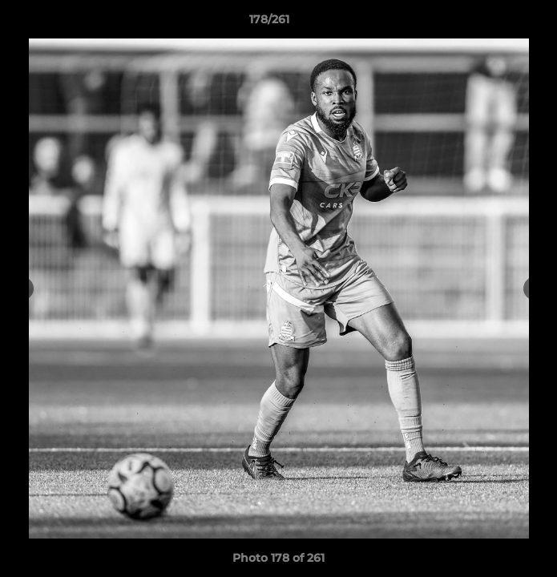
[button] (499, 23)
